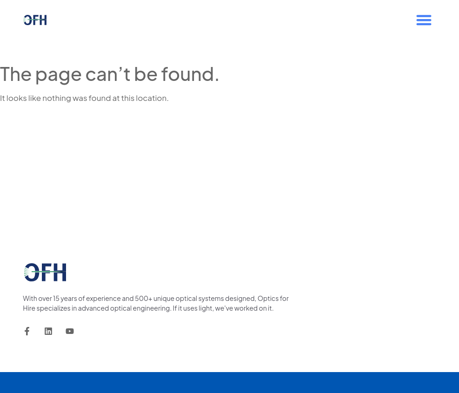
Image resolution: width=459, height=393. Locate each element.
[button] (424, 19)
